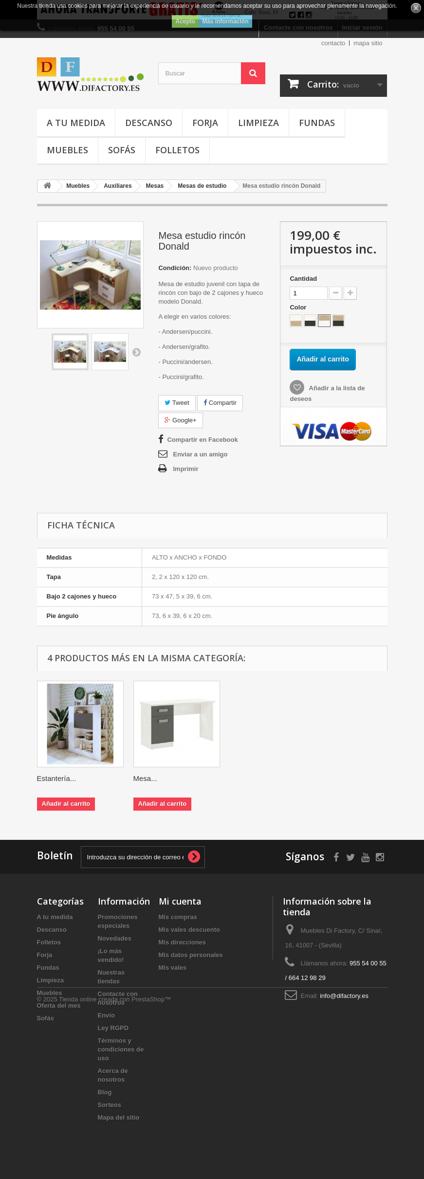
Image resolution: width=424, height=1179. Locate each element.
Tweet (177, 402)
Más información (225, 21)
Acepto (185, 21)
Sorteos (109, 1104)
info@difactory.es (344, 995)
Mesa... (49, 778)
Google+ (180, 420)
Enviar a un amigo (200, 454)
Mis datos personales (191, 955)
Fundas (317, 122)
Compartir (220, 402)
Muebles (67, 150)
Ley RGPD (113, 1028)
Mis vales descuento (189, 929)
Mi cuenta (180, 901)
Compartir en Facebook (202, 439)
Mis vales (173, 967)
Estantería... (249, 778)
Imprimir (185, 468)
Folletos (177, 150)
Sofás (121, 150)
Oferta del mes (59, 1005)
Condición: (174, 268)
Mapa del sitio (119, 1117)
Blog (105, 1092)
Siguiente (136, 352)
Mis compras (178, 917)
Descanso (148, 122)
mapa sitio (367, 43)
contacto (333, 43)
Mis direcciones (182, 942)
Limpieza (258, 122)
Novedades (114, 938)
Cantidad (303, 278)
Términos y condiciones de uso (121, 1049)
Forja (205, 122)
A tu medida (76, 122)
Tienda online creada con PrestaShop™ (115, 1152)
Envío (106, 1015)
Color (299, 307)
